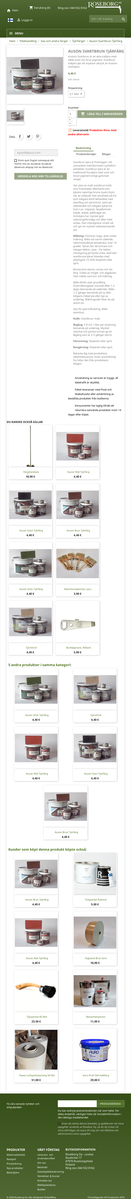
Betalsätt (42, 1167)
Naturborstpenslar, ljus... (78, 589)
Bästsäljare (13, 1172)
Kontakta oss (44, 1180)
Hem (15, 10)
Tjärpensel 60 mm (37, 1016)
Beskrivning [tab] (83, 148)
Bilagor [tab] (106, 154)
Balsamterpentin (95, 1016)
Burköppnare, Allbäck (78, 647)
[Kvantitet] (72, 114)
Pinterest (37, 136)
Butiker (41, 1189)
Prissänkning (14, 1163)
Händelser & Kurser (48, 1176)
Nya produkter (15, 1168)
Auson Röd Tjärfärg (78, 471)
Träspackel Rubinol (96, 899)
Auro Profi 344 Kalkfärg (96, 1075)
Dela (19, 136)
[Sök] (108, 18)
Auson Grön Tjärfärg (31, 589)
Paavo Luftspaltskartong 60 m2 (37, 1075)
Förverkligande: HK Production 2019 (106, 1197)
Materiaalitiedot (16, 1154)
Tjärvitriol (31, 647)
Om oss (41, 1162)
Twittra (28, 136)
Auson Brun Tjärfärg (78, 530)
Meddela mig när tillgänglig (40, 176)
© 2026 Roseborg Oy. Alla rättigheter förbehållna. (31, 1197)
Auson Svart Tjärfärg (31, 530)
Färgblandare (31, 471)
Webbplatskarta (46, 1185)
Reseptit (11, 1159)
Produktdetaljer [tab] (86, 154)
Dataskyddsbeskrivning (50, 1171)
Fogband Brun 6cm (96, 958)
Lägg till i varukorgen (102, 114)
